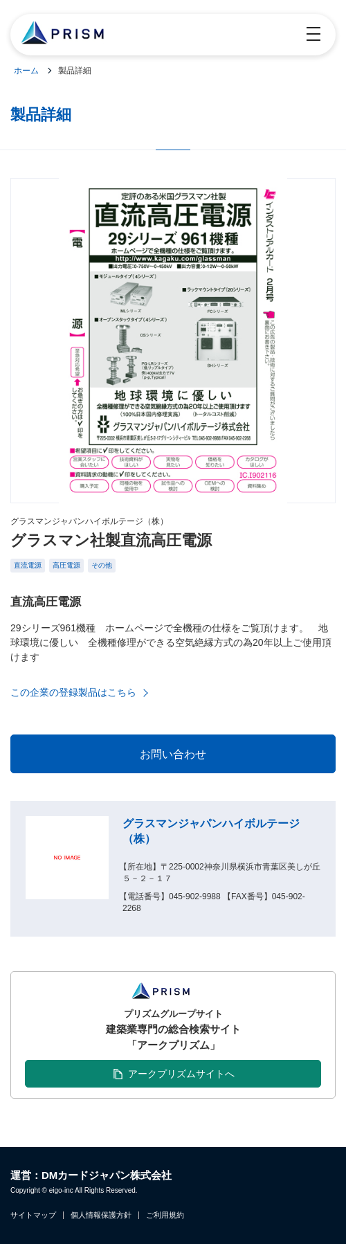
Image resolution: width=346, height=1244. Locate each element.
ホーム (26, 70)
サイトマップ (33, 1215)
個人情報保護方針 (101, 1215)
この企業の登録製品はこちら (73, 692)
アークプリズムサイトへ (181, 1073)
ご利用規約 (165, 1215)
